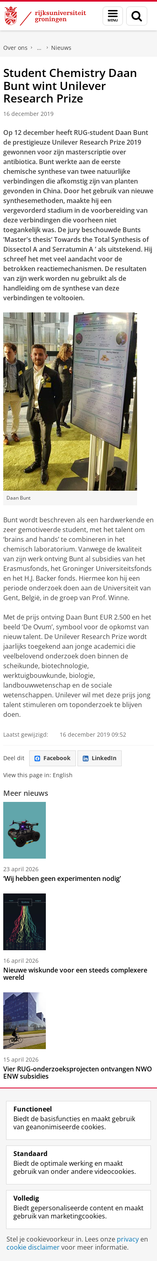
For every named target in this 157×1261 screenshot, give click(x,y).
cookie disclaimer (33, 1247)
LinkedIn (99, 758)
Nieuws (61, 47)
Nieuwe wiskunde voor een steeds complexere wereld (75, 974)
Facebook (52, 758)
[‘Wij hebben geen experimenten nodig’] (78, 830)
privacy (128, 1239)
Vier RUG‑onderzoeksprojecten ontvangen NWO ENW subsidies (77, 1072)
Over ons (15, 47)
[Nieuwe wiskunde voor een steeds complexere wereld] (78, 921)
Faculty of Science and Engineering (39, 48)
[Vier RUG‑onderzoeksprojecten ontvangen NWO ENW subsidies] (78, 1020)
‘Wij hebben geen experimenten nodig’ (62, 878)
